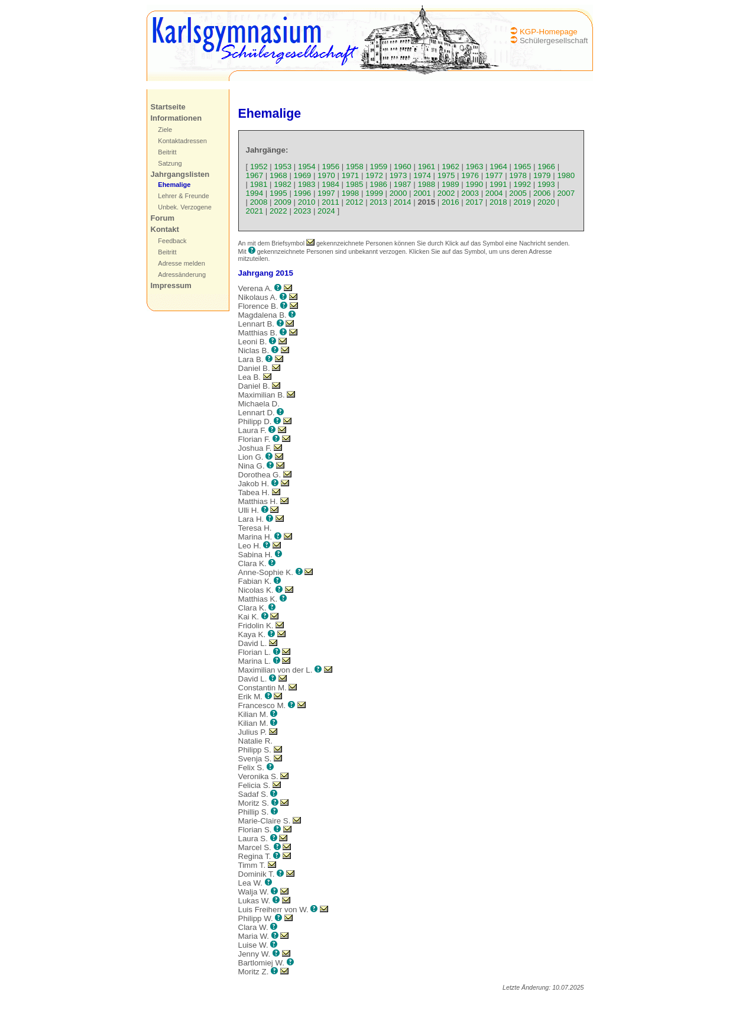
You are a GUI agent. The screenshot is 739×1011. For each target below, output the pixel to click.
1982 (282, 184)
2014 (402, 202)
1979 (542, 175)
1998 (350, 193)
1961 (427, 166)
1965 (522, 166)
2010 (307, 202)
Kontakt (165, 229)
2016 (450, 202)
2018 (498, 202)
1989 (450, 184)
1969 (303, 175)
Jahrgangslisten (180, 174)
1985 (355, 184)
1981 (259, 184)
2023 (303, 210)
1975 (446, 175)
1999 (374, 193)
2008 (259, 202)
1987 (402, 184)
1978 (518, 175)
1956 (331, 166)
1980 (566, 175)
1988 (426, 184)
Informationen (176, 118)
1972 (374, 175)
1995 (278, 193)
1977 (494, 175)
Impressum (171, 285)
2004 (494, 193)
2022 (278, 210)
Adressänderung (182, 274)
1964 (498, 166)
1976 (470, 175)
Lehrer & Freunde (183, 195)
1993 (546, 184)
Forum (162, 218)
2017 (474, 202)
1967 (255, 175)
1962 (450, 166)
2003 (470, 193)
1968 (278, 175)
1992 (522, 184)
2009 (282, 202)
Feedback (172, 240)
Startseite (168, 106)
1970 (326, 175)
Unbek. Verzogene (185, 207)
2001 (422, 193)
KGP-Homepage (549, 31)
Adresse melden (181, 263)
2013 (378, 202)
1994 (255, 193)
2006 (542, 193)
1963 (475, 166)
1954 (307, 166)
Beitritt (167, 152)
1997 (326, 193)
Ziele (165, 129)
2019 (522, 202)
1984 (330, 184)
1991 (498, 184)
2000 (398, 193)
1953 (282, 166)
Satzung (169, 163)
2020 (546, 202)
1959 (379, 166)
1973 (398, 175)
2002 (446, 193)
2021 (255, 210)
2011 (330, 202)
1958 (355, 166)
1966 (546, 166)
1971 (350, 175)
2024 (326, 210)
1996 (303, 193)
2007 (566, 193)
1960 (402, 166)
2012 (355, 202)
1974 (422, 175)
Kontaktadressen (182, 140)
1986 (378, 184)
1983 (307, 184)
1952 (259, 166)
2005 (518, 193)
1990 (474, 184)
